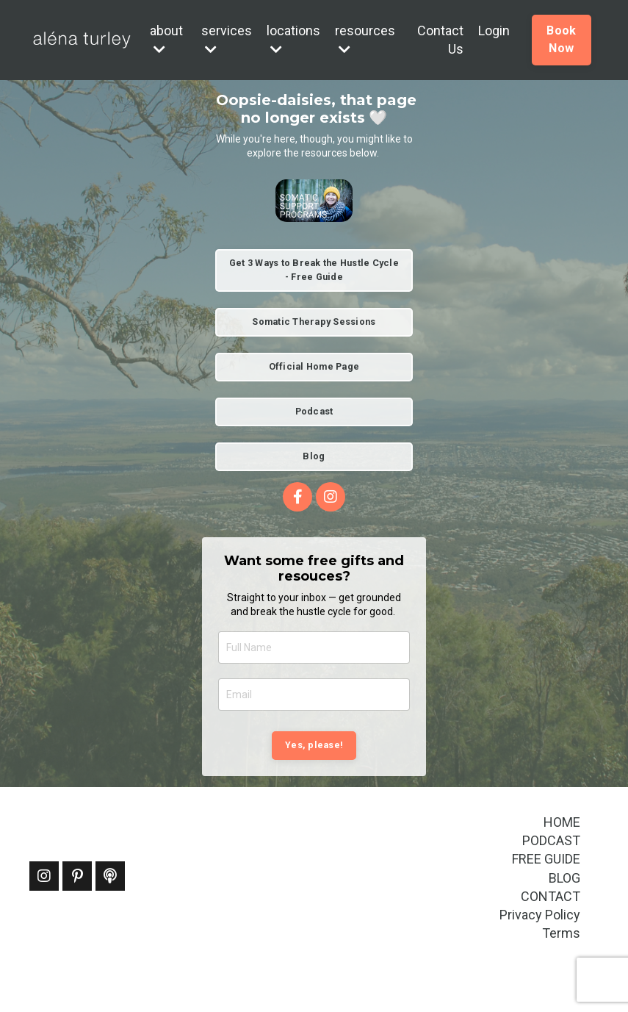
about (166, 39)
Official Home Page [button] (314, 366)
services (226, 39)
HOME (562, 822)
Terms (561, 933)
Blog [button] (314, 456)
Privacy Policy (539, 914)
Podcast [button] (314, 411)
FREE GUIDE (546, 858)
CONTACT (550, 896)
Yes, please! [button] (314, 744)
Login (494, 30)
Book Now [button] (561, 39)
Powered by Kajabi (556, 974)
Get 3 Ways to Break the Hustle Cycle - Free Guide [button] (314, 269)
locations (293, 39)
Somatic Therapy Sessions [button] (313, 321)
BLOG (564, 878)
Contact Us (440, 40)
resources (365, 39)
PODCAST (551, 840)
